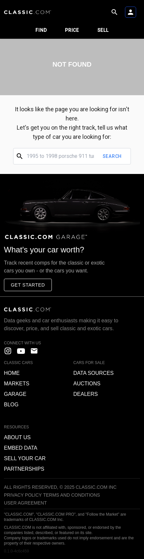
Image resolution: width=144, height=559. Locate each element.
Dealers (85, 394)
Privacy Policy (23, 495)
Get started (28, 285)
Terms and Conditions (71, 495)
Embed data (20, 448)
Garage (15, 394)
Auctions (87, 383)
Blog (11, 404)
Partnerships (24, 469)
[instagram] (8, 351)
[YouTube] (21, 351)
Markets (16, 383)
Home (12, 373)
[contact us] (34, 351)
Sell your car (25, 458)
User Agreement (25, 502)
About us (17, 437)
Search (112, 156)
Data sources (93, 373)
